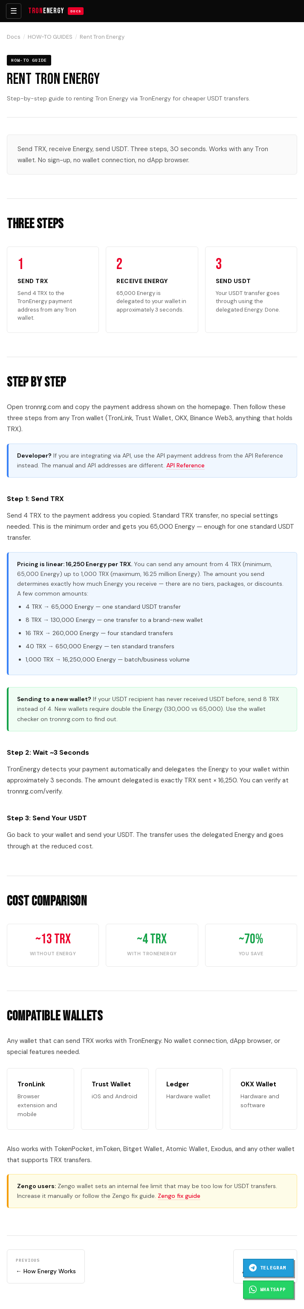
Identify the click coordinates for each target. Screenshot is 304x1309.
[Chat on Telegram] (268, 1268)
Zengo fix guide (179, 1196)
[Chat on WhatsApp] (268, 1289)
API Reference (185, 465)
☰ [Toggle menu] (13, 11)
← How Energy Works (46, 1266)
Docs (13, 36)
